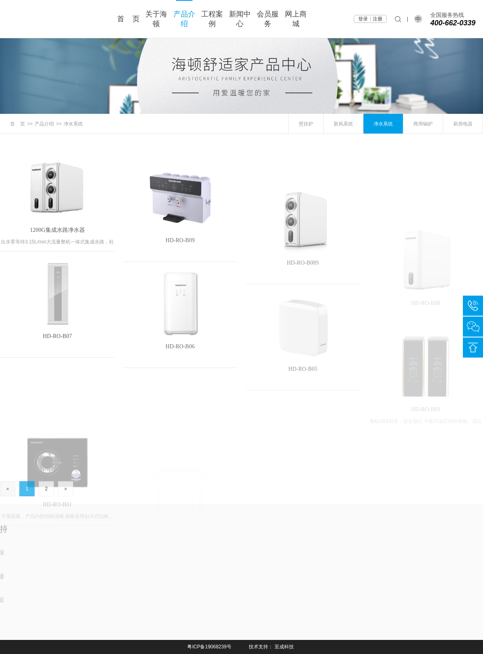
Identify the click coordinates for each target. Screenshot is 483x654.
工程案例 (212, 19)
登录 (363, 19)
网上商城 (296, 19)
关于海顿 (156, 19)
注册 (377, 19)
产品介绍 (184, 19)
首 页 (128, 19)
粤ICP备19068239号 (209, 647)
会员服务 (268, 19)
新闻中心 (240, 19)
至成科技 (284, 647)
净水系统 (73, 124)
